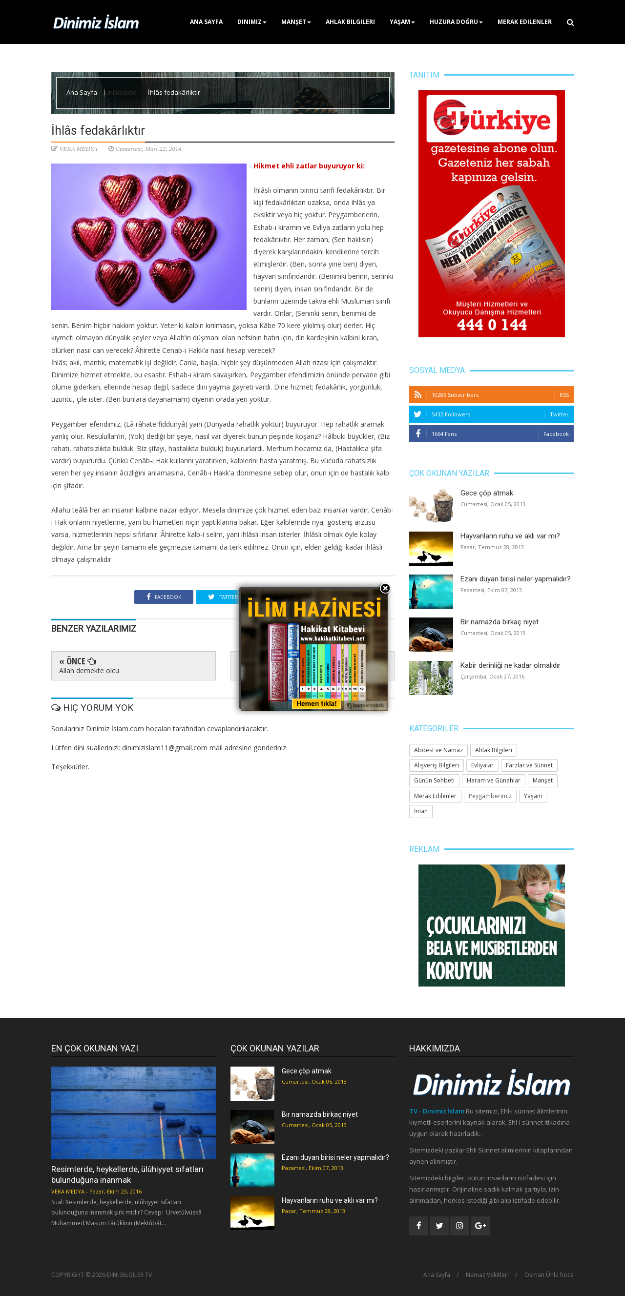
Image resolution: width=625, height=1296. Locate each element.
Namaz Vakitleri (487, 1275)
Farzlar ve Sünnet (529, 765)
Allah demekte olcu (89, 670)
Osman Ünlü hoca (549, 1275)
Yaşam (402, 22)
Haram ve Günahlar (494, 780)
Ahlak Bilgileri (350, 22)
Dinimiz (252, 22)
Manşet (296, 22)
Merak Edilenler (525, 22)
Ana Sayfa (206, 22)
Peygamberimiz (490, 796)
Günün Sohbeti (434, 780)
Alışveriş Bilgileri (436, 765)
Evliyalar (482, 765)
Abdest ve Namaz (438, 750)
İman (421, 811)
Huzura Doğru (456, 22)
